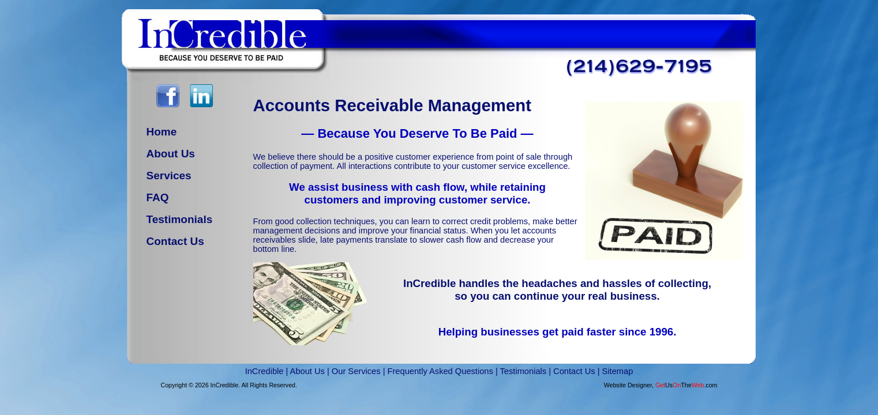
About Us (171, 154)
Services (169, 175)
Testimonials (180, 219)
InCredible (264, 371)
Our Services (356, 371)
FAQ (158, 197)
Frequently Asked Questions (440, 371)
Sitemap (617, 371)
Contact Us (175, 241)
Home (162, 132)
